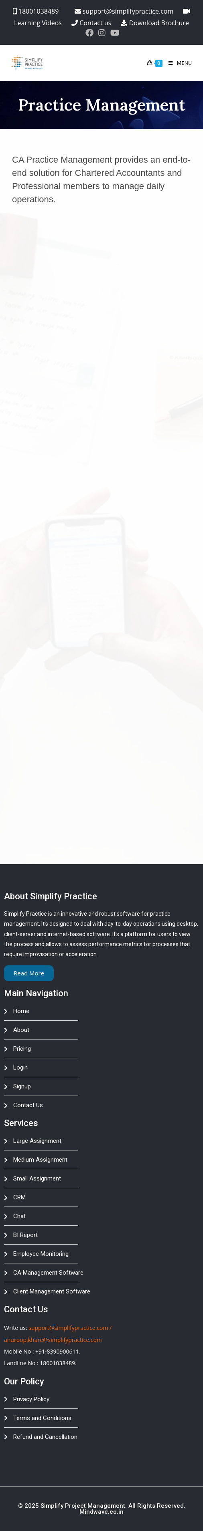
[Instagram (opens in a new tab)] (102, 33)
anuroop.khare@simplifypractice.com (53, 1340)
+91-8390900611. (57, 1351)
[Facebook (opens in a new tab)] (89, 33)
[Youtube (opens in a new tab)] (114, 33)
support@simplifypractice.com (68, 1328)
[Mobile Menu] (177, 63)
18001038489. (58, 1363)
